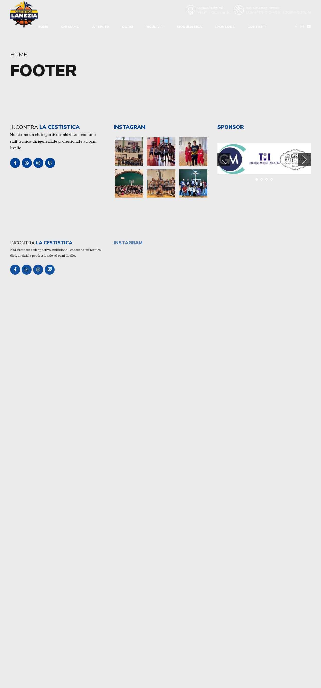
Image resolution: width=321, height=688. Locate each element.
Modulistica (189, 27)
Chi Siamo (70, 27)
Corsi (127, 27)
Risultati (155, 27)
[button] (223, 159)
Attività (100, 27)
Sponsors (224, 27)
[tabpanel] (233, 158)
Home (43, 27)
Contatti (256, 27)
